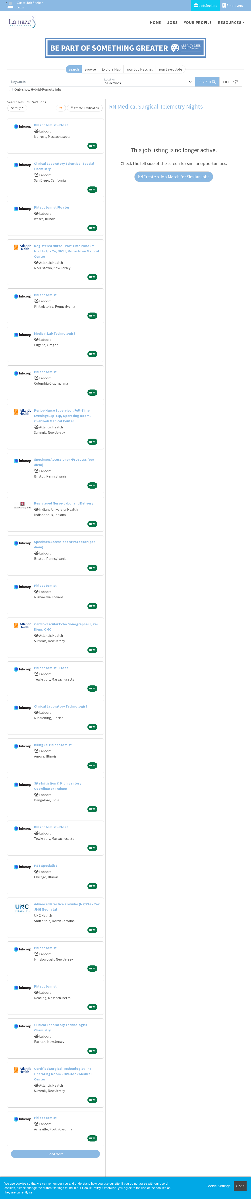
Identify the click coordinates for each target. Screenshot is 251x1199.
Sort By (16, 108)
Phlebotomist (45, 295)
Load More (55, 1154)
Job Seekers (205, 5)
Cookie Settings (218, 1186)
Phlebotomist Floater (51, 207)
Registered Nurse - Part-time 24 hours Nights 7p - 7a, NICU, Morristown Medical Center (66, 251)
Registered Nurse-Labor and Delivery (63, 503)
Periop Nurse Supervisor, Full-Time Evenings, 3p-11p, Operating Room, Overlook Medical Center (62, 415)
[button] (230, 82)
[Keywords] (55, 82)
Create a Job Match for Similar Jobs (173, 176)
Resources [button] (229, 22)
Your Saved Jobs (170, 69)
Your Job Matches (140, 69)
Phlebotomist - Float (51, 125)
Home (155, 22)
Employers (232, 5)
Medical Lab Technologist (54, 333)
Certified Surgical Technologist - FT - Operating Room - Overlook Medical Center (63, 1073)
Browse (90, 69)
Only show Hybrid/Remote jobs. (38, 89)
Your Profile (198, 22)
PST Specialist (45, 865)
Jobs (172, 22)
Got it (240, 1186)
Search (74, 69)
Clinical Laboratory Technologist (60, 706)
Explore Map (111, 69)
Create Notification (85, 108)
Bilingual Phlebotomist (53, 744)
